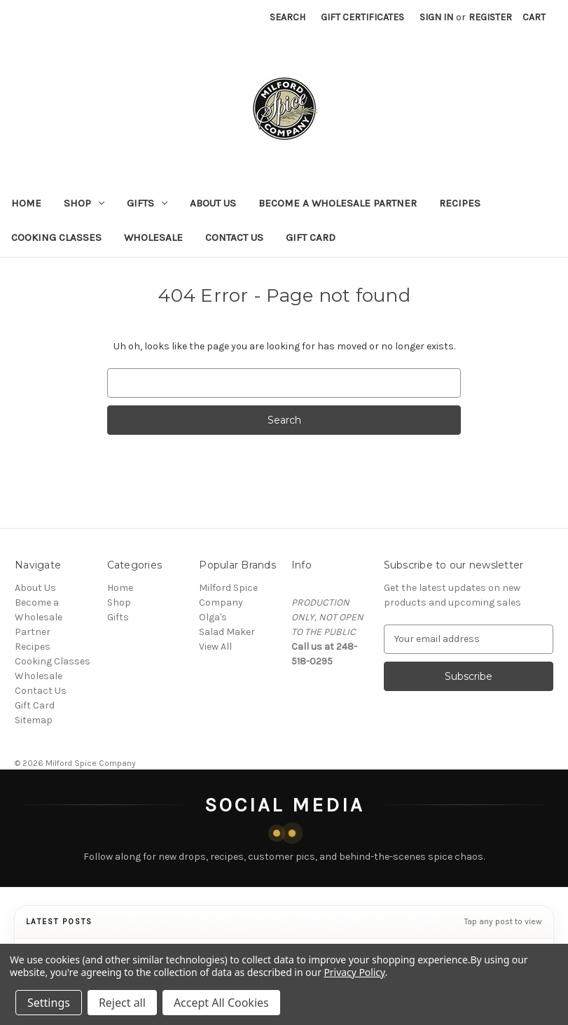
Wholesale (153, 237)
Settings (48, 1002)
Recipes (459, 203)
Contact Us (234, 237)
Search (287, 17)
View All (215, 647)
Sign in (436, 17)
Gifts (147, 203)
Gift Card (310, 237)
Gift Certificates (362, 17)
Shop (84, 203)
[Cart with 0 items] (534, 17)
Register (490, 17)
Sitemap (34, 720)
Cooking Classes (56, 237)
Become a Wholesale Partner (337, 203)
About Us (213, 203)
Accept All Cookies (221, 1002)
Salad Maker (227, 632)
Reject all (122, 1002)
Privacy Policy (354, 972)
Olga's (213, 617)
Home (26, 203)
